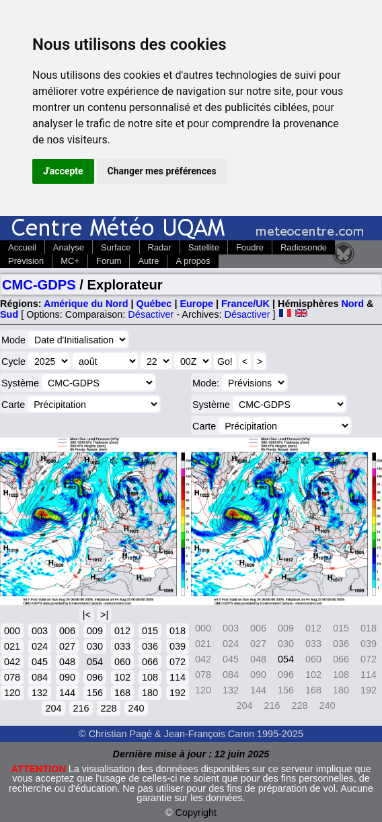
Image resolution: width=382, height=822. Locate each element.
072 (177, 661)
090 (67, 677)
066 (150, 661)
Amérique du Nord (86, 303)
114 (177, 677)
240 (136, 708)
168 (122, 692)
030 (95, 646)
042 (12, 661)
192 (177, 692)
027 (67, 646)
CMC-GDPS (39, 284)
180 (150, 692)
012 (122, 630)
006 (67, 630)
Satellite (203, 247)
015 (150, 630)
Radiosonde (303, 247)
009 (95, 630)
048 (67, 661)
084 (40, 677)
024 (40, 646)
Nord (352, 303)
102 (122, 677)
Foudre (250, 247)
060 (122, 661)
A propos (193, 261)
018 (177, 630)
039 (177, 646)
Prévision (26, 261)
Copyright (196, 812)
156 (95, 692)
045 (40, 661)
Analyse (68, 247)
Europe (196, 303)
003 (40, 630)
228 (108, 708)
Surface (116, 247)
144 (67, 692)
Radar (159, 247)
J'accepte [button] (63, 171)
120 (12, 692)
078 (12, 677)
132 (40, 692)
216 (81, 708)
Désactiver (151, 314)
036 (150, 646)
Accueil (22, 247)
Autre (148, 261)
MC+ (70, 261)
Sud (9, 314)
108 (150, 677)
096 (95, 677)
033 (122, 646)
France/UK (245, 303)
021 (12, 646)
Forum (108, 261)
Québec (154, 303)
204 (53, 708)
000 (12, 630)
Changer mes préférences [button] (162, 171)
